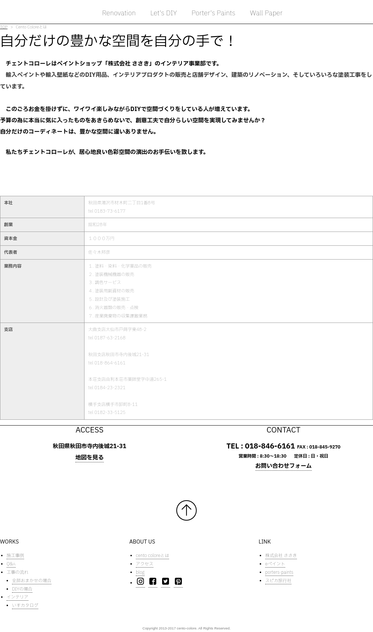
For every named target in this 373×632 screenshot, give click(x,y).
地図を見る (89, 457)
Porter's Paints (213, 13)
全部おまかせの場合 (31, 580)
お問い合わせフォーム (283, 466)
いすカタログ (25, 606)
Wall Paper (266, 13)
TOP (4, 27)
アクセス (144, 564)
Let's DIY (163, 13)
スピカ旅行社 (278, 580)
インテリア (17, 597)
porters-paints (279, 572)
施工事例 (15, 556)
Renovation (119, 13)
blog (140, 572)
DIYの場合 (22, 589)
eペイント (275, 564)
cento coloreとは (152, 556)
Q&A (11, 564)
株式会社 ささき (281, 556)
